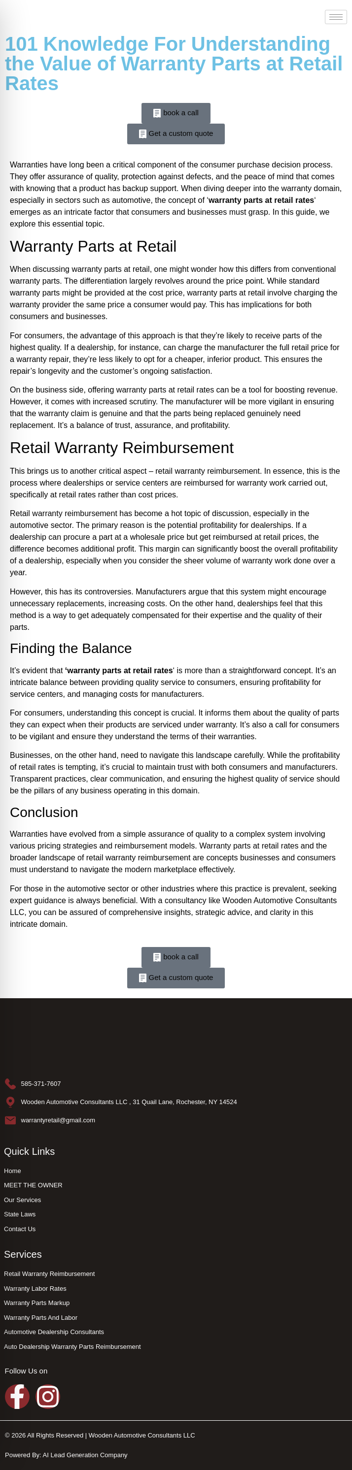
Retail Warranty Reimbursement (122, 448)
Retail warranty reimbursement (63, 513)
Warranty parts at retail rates (248, 846)
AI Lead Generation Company (85, 1455)
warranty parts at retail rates (165, 390)
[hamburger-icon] (336, 17)
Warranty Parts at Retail (93, 246)
